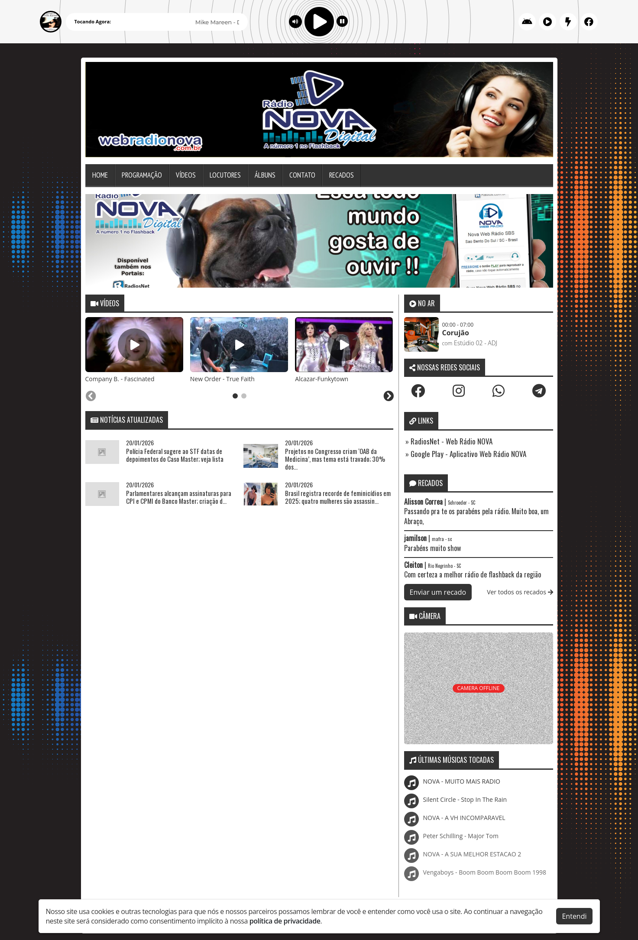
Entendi (574, 916)
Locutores (225, 175)
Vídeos (186, 175)
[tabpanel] (134, 350)
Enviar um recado (438, 592)
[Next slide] (388, 396)
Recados (341, 175)
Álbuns (265, 175)
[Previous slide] (91, 396)
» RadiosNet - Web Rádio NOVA (448, 441)
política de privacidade (285, 921)
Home (100, 175)
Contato (302, 175)
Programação (142, 175)
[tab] (235, 396)
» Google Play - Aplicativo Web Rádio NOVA (465, 453)
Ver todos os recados (520, 592)
